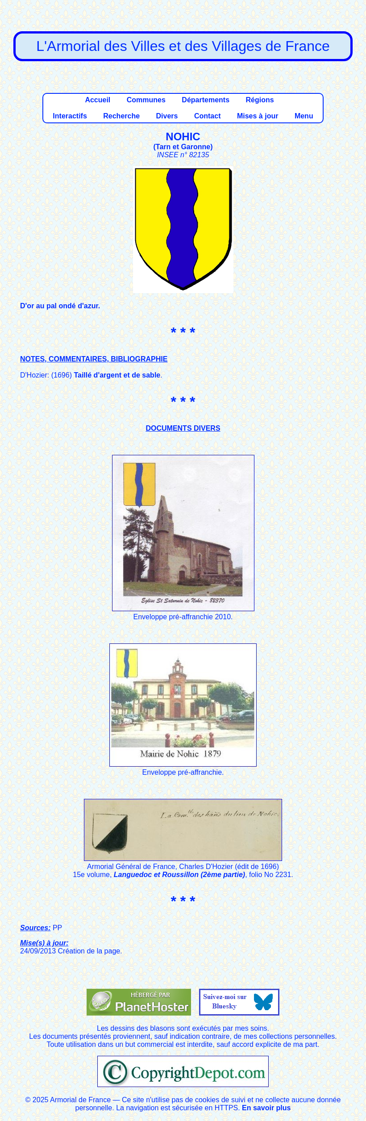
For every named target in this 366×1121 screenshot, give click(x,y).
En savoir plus (266, 1108)
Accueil (97, 100)
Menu (304, 116)
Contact (207, 116)
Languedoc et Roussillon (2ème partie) (179, 874)
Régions (259, 100)
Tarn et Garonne (183, 147)
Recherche (121, 116)
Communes (146, 100)
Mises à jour (257, 116)
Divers (167, 116)
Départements (205, 100)
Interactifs (70, 116)
